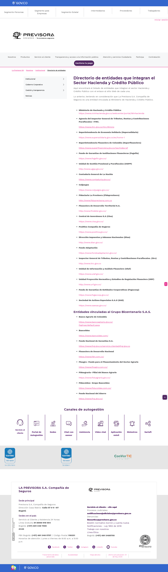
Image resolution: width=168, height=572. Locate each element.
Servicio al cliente (42, 57)
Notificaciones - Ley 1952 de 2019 (104, 526)
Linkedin (99, 547)
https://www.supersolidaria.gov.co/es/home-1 (102, 137)
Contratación (154, 57)
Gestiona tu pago (84, 63)
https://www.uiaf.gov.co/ (91, 274)
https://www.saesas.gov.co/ (92, 305)
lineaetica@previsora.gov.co (102, 519)
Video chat (100, 432)
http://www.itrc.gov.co (90, 263)
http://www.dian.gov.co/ (91, 242)
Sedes (53, 432)
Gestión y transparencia (35, 90)
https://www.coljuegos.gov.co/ (94, 190)
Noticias (29, 96)
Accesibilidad (73, 555)
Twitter (70, 547)
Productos (25, 57)
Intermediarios (98, 11)
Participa (140, 57)
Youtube (114, 547)
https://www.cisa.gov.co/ (91, 221)
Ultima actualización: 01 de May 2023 (117, 556)
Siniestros (132, 432)
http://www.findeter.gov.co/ (92, 211)
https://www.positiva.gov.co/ (93, 232)
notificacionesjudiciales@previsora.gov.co (109, 513)
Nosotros (12, 57)
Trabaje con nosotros (98, 529)
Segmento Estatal (69, 12)
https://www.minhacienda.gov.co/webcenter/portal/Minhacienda (111, 113)
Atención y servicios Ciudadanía (117, 57)
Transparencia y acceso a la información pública (76, 57)
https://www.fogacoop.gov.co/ (94, 295)
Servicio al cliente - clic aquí (102, 507)
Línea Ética (92, 532)
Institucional (30, 79)
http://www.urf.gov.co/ (90, 284)
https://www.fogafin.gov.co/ (93, 158)
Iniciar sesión (161, 20)
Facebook (55, 547)
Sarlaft (148, 432)
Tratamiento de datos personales (50, 556)
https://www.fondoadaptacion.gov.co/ (98, 253)
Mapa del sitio (95, 555)
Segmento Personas (14, 12)
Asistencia (84, 432)
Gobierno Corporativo (34, 85)
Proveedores (126, 11)
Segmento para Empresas (42, 12)
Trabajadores (154, 11)
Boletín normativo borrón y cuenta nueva (108, 523)
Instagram (84, 547)
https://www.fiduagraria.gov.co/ (94, 377)
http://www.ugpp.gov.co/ (91, 169)
